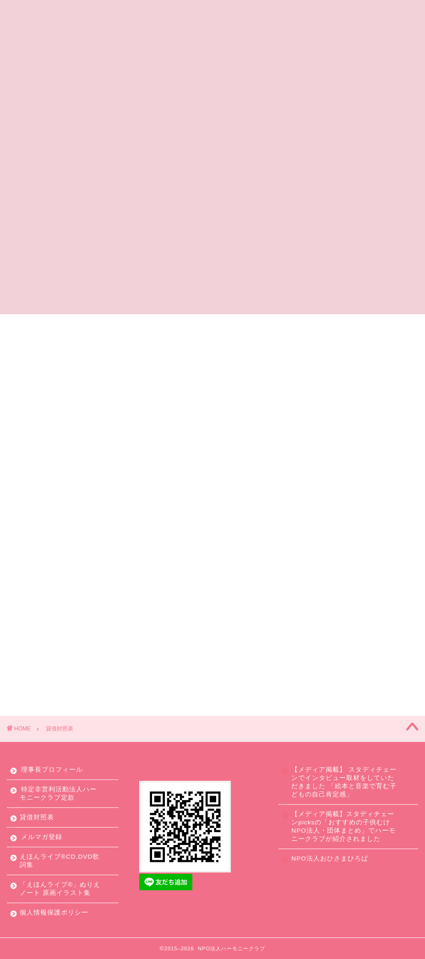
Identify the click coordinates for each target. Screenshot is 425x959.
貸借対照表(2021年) (212, 525)
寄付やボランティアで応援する (297, 325)
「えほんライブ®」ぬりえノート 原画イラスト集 (60, 888)
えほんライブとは (194, 325)
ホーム (35, 325)
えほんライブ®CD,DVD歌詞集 (59, 860)
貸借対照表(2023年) (212, 440)
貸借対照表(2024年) (212, 397)
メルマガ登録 (41, 837)
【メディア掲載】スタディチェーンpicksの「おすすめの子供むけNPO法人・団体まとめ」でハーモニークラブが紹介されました (343, 826)
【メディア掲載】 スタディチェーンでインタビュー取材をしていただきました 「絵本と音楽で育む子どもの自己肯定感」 (344, 782)
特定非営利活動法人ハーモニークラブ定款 (58, 793)
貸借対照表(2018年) (212, 653)
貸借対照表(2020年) (212, 568)
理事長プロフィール (52, 769)
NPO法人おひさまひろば (329, 858)
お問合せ (386, 325)
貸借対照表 (37, 817)
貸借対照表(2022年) (212, 483)
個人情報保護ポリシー (54, 912)
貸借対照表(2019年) (212, 610)
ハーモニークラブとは (105, 325)
